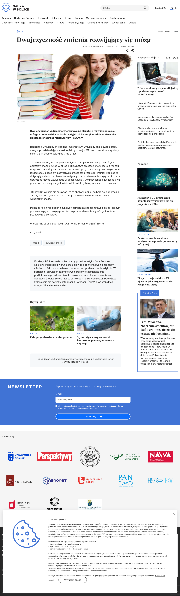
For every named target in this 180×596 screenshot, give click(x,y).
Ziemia (79, 18)
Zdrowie (57, 18)
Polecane (150, 293)
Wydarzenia (119, 22)
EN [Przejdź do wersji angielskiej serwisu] (176, 8)
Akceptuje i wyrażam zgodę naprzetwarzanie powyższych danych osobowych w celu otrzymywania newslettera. (91, 407)
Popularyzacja (76, 22)
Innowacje (34, 22)
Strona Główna (164, 31)
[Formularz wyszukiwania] (124, 8)
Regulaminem (100, 359)
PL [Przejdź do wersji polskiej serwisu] (172, 7)
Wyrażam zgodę (72, 580)
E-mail (58, 394)
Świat (21, 31)
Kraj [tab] (168, 57)
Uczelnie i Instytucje (13, 22)
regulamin (71, 406)
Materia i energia (96, 18)
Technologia (117, 18)
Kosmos (6, 18)
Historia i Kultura (24, 18)
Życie (68, 18)
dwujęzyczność (54, 242)
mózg (36, 242)
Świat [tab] (175, 57)
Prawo (60, 22)
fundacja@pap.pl (127, 568)
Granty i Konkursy (98, 22)
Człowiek (43, 18)
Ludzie (132, 22)
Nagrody (49, 22)
